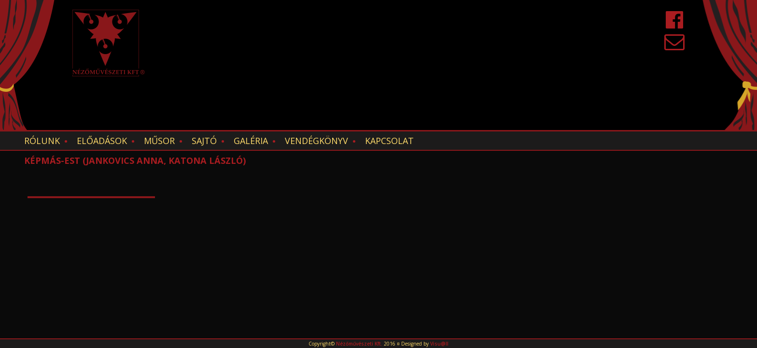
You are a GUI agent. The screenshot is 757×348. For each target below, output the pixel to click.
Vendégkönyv (316, 140)
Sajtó (204, 140)
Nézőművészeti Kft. (359, 343)
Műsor (159, 140)
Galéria (251, 140)
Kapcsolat (389, 140)
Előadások (102, 140)
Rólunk (42, 140)
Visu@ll (439, 343)
